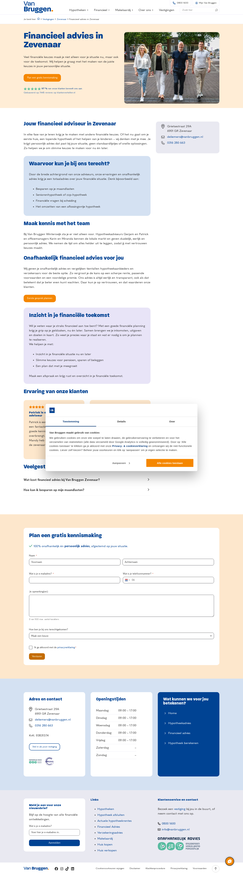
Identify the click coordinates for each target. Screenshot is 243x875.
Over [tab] (172, 421)
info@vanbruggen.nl (176, 829)
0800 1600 (182, 3)
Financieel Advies (108, 826)
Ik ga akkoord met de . (55, 647)
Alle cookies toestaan (170, 462)
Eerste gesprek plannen (39, 298)
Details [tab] (121, 421)
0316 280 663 (176, 142)
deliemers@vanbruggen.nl (185, 136)
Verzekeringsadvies (110, 832)
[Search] (216, 10)
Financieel (102, 10)
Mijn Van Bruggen (208, 3)
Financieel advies (179, 733)
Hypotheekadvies (179, 723)
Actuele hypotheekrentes (114, 820)
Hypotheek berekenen (183, 743)
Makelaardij (124, 10)
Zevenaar (61, 19)
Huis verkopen (107, 850)
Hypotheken (78, 10)
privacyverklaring (66, 647)
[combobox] (127, 580)
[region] (229, 861)
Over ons (146, 10)
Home (172, 713)
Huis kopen (105, 844)
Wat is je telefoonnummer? (138, 574)
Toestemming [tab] (71, 421)
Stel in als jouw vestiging (44, 747)
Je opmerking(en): (38, 592)
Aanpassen (121, 462)
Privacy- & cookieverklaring (130, 446)
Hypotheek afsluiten (111, 815)
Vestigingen (48, 19)
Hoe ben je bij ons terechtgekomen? (48, 629)
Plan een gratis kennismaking (42, 78)
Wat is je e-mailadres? (41, 574)
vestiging (179, 809)
